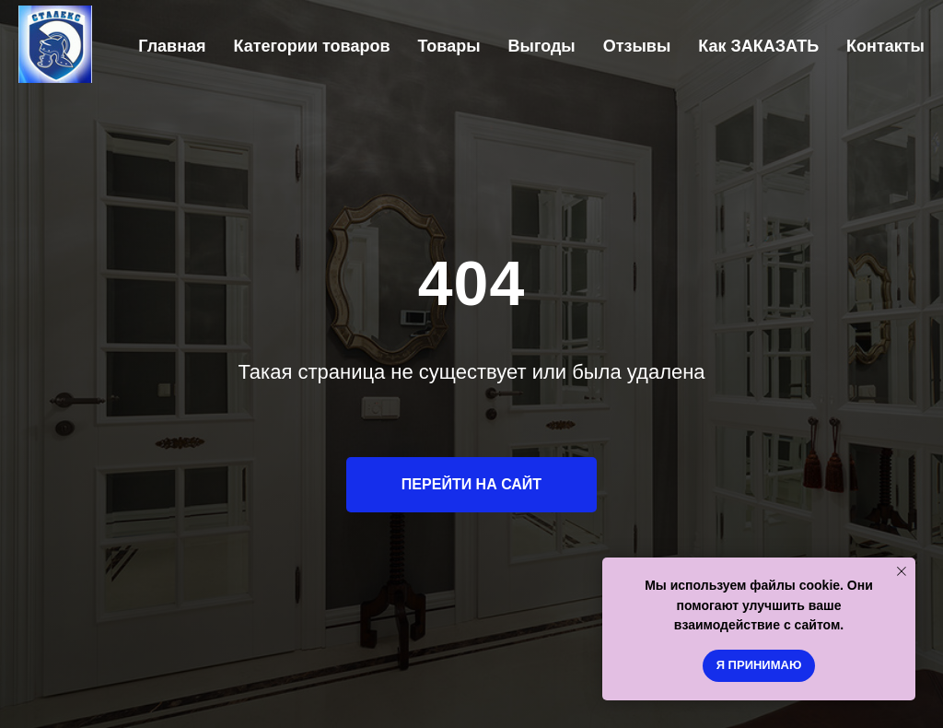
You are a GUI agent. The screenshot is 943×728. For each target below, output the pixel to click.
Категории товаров (312, 46)
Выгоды (542, 46)
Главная (171, 46)
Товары (448, 46)
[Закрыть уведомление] (901, 571)
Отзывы (637, 46)
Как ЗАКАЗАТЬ (758, 46)
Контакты (885, 46)
